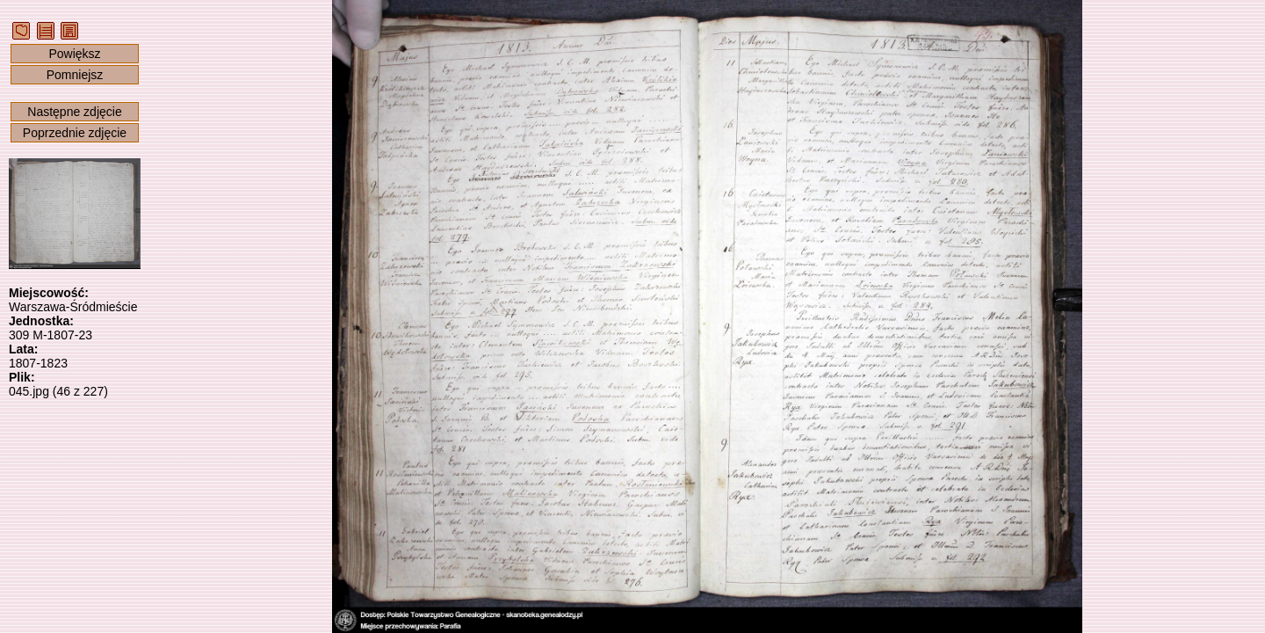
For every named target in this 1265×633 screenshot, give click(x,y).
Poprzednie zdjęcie (74, 133)
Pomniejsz (75, 75)
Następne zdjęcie (74, 112)
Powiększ (74, 54)
